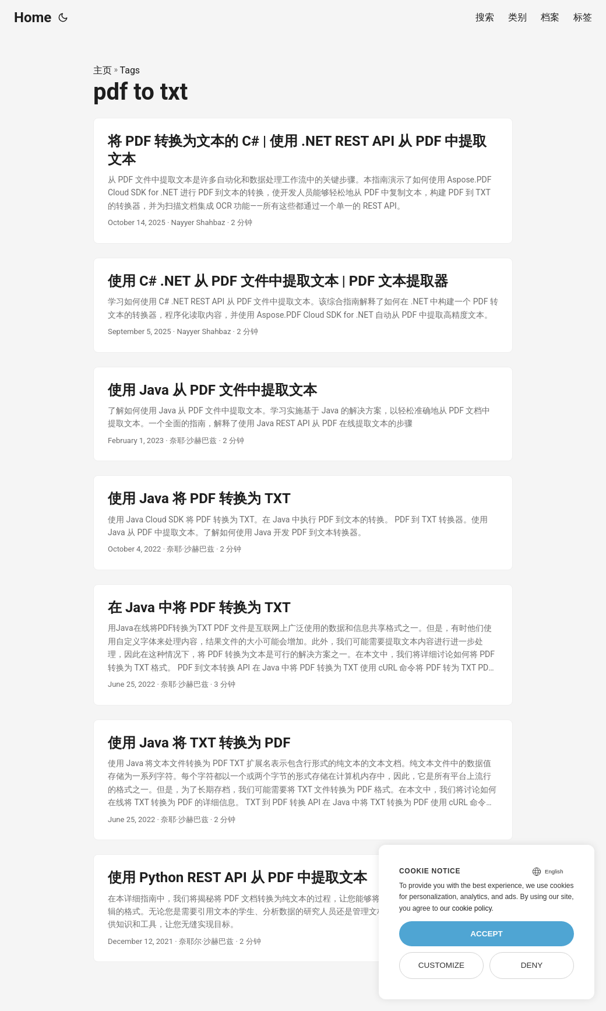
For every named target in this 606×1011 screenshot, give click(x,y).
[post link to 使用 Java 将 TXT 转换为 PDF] (303, 780)
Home (32, 17)
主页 (102, 70)
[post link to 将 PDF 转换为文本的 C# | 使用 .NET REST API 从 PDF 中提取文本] (303, 180)
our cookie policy (466, 908)
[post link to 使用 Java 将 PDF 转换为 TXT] (303, 523)
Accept (486, 933)
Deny (532, 965)
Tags (130, 70)
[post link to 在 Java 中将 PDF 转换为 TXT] (303, 645)
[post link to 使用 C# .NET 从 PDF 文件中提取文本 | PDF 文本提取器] (303, 305)
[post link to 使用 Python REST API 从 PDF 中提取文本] (303, 908)
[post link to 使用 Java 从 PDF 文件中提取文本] (303, 414)
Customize (441, 965)
